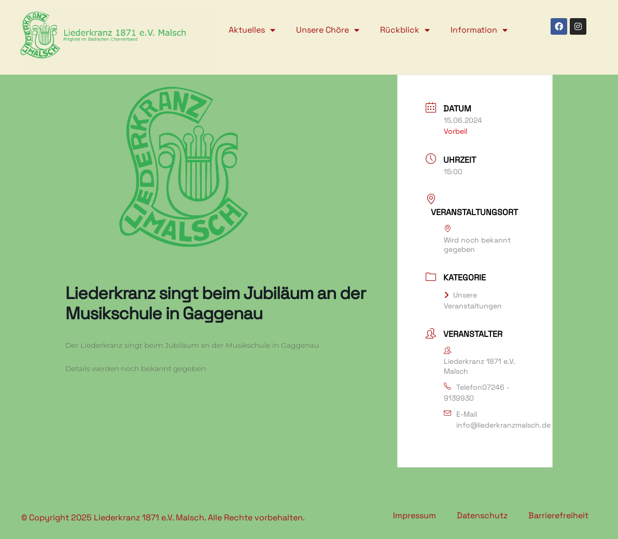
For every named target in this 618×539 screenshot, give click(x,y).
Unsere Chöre (327, 30)
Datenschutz (482, 515)
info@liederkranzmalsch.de (503, 425)
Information (479, 30)
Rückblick (405, 30)
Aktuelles (252, 30)
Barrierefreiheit (558, 515)
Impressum (414, 515)
